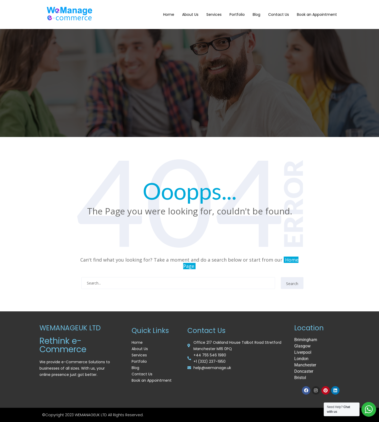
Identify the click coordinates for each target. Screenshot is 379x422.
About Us (190, 14)
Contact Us (278, 14)
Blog (256, 14)
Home (168, 14)
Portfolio (237, 14)
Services (214, 14)
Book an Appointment (317, 14)
